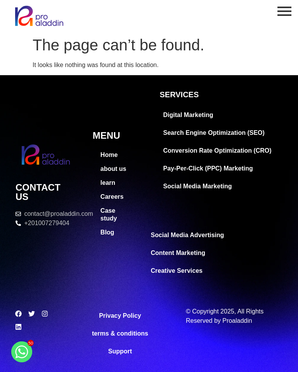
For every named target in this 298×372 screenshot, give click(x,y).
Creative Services (177, 270)
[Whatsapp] (21, 351)
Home (109, 155)
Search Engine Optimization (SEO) (214, 132)
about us (113, 168)
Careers (112, 196)
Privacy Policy (120, 315)
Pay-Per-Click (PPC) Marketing (208, 168)
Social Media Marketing (197, 186)
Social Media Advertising (187, 235)
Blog (107, 232)
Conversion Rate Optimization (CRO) (217, 150)
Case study (108, 214)
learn (107, 182)
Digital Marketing (188, 115)
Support (120, 351)
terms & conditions (120, 333)
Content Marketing (178, 253)
